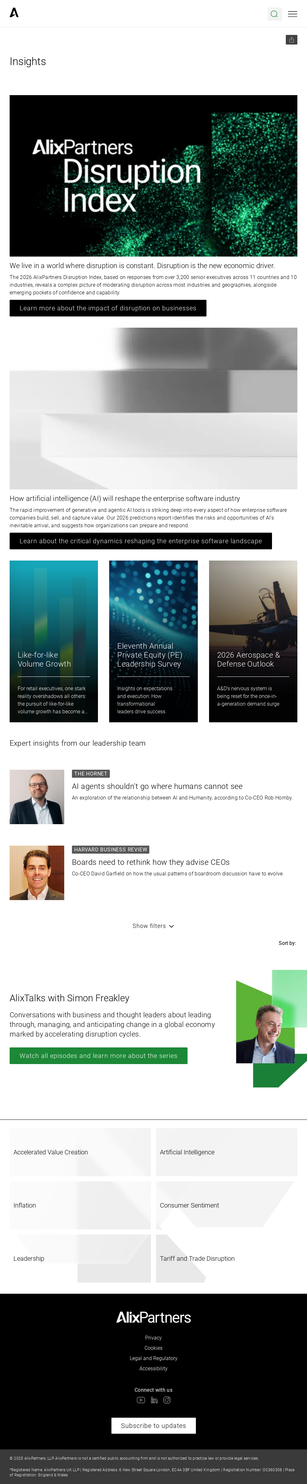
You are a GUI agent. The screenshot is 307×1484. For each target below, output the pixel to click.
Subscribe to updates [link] (153, 1426)
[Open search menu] (275, 14)
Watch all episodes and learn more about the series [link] (99, 1056)
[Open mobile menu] (292, 14)
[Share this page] (291, 40)
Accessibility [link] (153, 1368)
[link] (14, 14)
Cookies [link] (153, 1348)
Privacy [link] (153, 1338)
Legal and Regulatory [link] (154, 1358)
